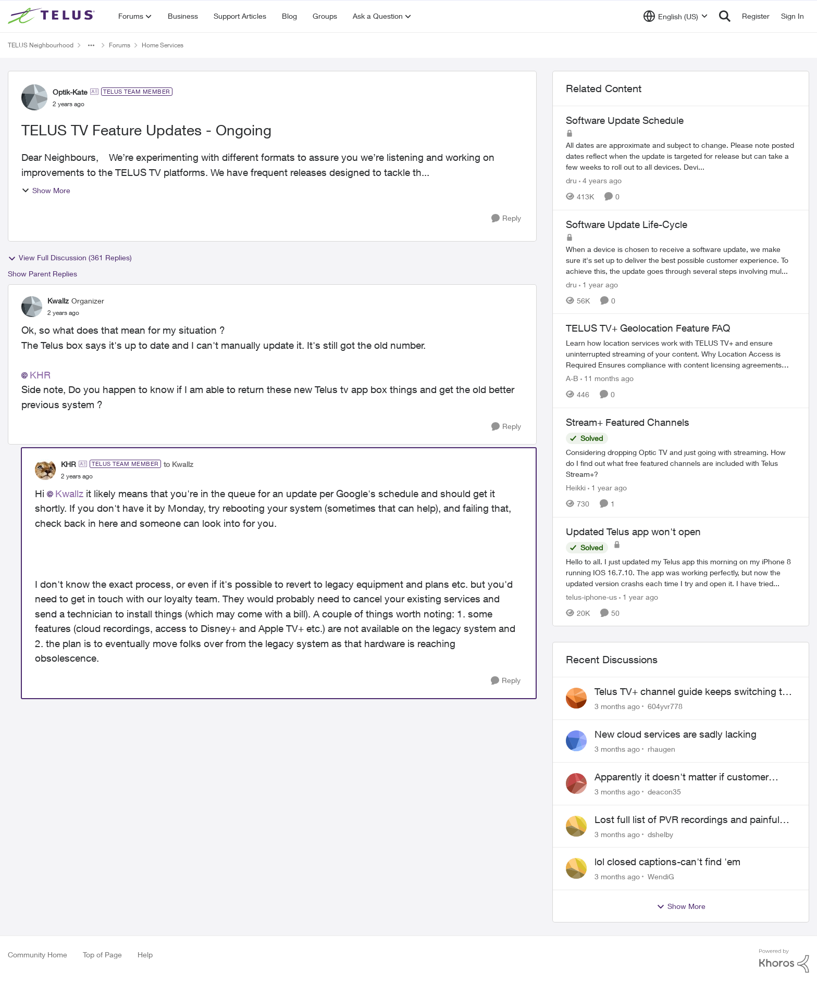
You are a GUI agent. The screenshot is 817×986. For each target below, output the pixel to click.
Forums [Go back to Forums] (119, 45)
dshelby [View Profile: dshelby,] (660, 833)
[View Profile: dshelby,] (576, 826)
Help (145, 954)
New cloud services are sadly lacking (676, 734)
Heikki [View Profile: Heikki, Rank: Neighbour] (576, 487)
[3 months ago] (617, 706)
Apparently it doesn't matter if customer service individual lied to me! (682, 777)
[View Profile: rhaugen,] (576, 740)
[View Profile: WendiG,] (576, 868)
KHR (40, 375)
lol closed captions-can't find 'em (667, 861)
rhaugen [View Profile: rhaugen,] (661, 748)
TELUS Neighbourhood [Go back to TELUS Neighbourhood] (40, 45)
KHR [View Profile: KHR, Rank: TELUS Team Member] (68, 464)
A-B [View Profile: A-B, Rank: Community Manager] (572, 378)
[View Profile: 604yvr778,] (576, 698)
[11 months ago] (607, 378)
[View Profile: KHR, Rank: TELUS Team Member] (45, 469)
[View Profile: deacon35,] (576, 783)
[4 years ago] (600, 180)
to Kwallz (178, 464)
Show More (45, 190)
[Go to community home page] (52, 16)
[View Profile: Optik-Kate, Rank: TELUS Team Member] (34, 97)
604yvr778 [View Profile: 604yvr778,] (665, 706)
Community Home (37, 954)
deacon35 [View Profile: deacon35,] (664, 791)
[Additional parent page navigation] (91, 45)
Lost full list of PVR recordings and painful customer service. (687, 820)
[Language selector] (675, 16)
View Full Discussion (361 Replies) (70, 257)
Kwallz (69, 493)
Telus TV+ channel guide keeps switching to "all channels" (691, 692)
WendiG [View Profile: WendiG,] (661, 876)
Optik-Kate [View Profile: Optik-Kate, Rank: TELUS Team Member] (70, 91)
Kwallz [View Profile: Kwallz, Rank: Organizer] (58, 300)
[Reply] (506, 218)
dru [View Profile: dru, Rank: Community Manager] (571, 180)
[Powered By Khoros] (784, 961)
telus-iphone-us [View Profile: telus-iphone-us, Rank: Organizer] (591, 596)
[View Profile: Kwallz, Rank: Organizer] (31, 306)
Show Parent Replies (42, 273)
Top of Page (102, 954)
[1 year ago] (598, 284)
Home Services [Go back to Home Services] (162, 45)
